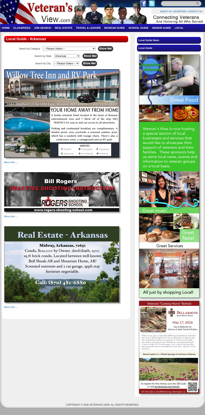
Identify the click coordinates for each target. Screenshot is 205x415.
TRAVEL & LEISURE (88, 27)
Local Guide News (149, 40)
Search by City (43, 63)
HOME (6, 27)
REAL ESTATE (63, 27)
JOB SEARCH (42, 27)
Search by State (42, 56)
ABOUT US (166, 11)
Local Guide (145, 48)
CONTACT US (195, 11)
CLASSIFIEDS (22, 27)
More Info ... (11, 162)
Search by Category (29, 48)
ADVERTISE (179, 11)
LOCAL (179, 27)
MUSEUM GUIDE (114, 27)
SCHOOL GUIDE (138, 27)
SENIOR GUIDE (161, 27)
